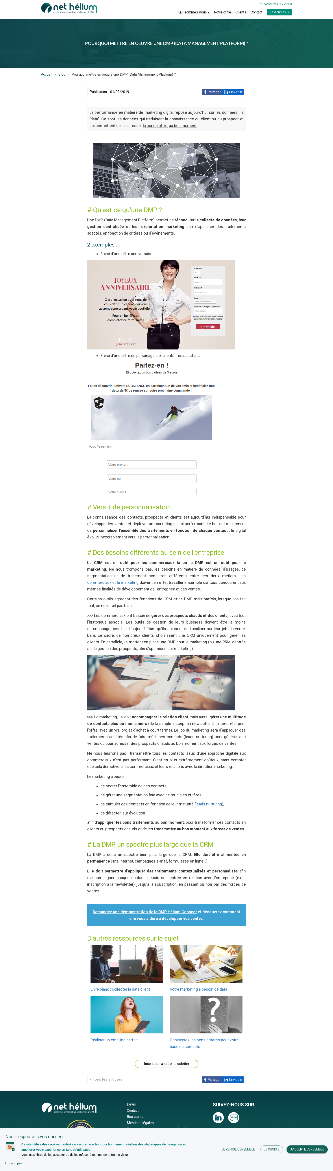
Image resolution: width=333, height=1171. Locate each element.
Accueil (46, 74)
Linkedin (235, 92)
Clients (240, 12)
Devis (131, 1104)
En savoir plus (13, 1163)
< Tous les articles (106, 1079)
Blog (61, 74)
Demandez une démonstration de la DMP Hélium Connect (145, 912)
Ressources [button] (278, 12)
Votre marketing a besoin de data (198, 989)
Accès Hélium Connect (278, 3)
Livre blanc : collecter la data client (120, 989)
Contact (256, 12)
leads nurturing (209, 804)
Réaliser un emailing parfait (114, 1040)
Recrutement (136, 1117)
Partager (214, 92)
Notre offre (222, 12)
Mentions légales (140, 1123)
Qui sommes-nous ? (193, 12)
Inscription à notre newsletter (166, 1064)
